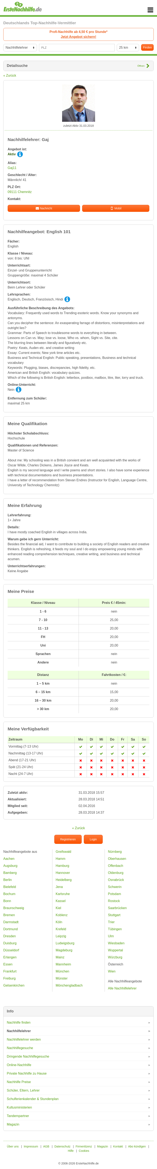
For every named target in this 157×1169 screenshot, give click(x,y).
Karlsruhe (63, 894)
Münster (62, 978)
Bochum (9, 894)
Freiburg (9, 978)
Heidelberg (64, 880)
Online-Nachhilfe (19, 1065)
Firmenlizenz (84, 1146)
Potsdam (114, 894)
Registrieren (68, 839)
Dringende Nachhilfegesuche (28, 1056)
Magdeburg (64, 950)
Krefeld (61, 929)
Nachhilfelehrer (19, 1031)
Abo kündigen (137, 1146)
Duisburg (10, 943)
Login (93, 839)
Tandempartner (18, 1116)
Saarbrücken (117, 908)
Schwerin (115, 887)
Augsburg (10, 865)
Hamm (60, 858)
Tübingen (115, 929)
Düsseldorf (11, 950)
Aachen (8, 858)
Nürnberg (115, 851)
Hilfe (71, 1150)
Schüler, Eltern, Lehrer (23, 1090)
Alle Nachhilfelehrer (122, 988)
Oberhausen (117, 858)
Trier (111, 922)
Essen (7, 964)
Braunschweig (13, 908)
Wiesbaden (116, 943)
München (62, 971)
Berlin (7, 880)
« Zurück (9, 75)
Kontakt (118, 1146)
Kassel (61, 901)
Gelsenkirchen (13, 985)
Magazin (13, 1124)
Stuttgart (114, 915)
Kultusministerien (19, 1107)
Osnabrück (116, 880)
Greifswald (63, 851)
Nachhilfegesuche (20, 1048)
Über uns (13, 1146)
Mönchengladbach (69, 985)
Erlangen (10, 957)
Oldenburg (115, 873)
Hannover (63, 873)
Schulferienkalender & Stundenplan (33, 1099)
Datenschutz (62, 1146)
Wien (111, 971)
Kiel (58, 908)
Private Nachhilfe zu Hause (27, 1073)
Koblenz (62, 915)
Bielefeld (9, 887)
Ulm (111, 936)
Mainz (60, 957)
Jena (59, 887)
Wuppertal (115, 950)
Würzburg (115, 957)
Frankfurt (10, 971)
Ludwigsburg (65, 943)
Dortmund (10, 929)
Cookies (84, 1150)
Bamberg (10, 873)
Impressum (31, 1146)
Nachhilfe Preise (19, 1082)
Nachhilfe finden (19, 1022)
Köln (59, 922)
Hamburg (62, 865)
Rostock (114, 901)
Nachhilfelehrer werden (24, 1039)
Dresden (9, 936)
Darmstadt (11, 922)
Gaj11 (12, 168)
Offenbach (115, 865)
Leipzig (61, 936)
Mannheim (63, 964)
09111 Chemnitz (20, 192)
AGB (46, 1146)
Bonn (7, 901)
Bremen (9, 915)
